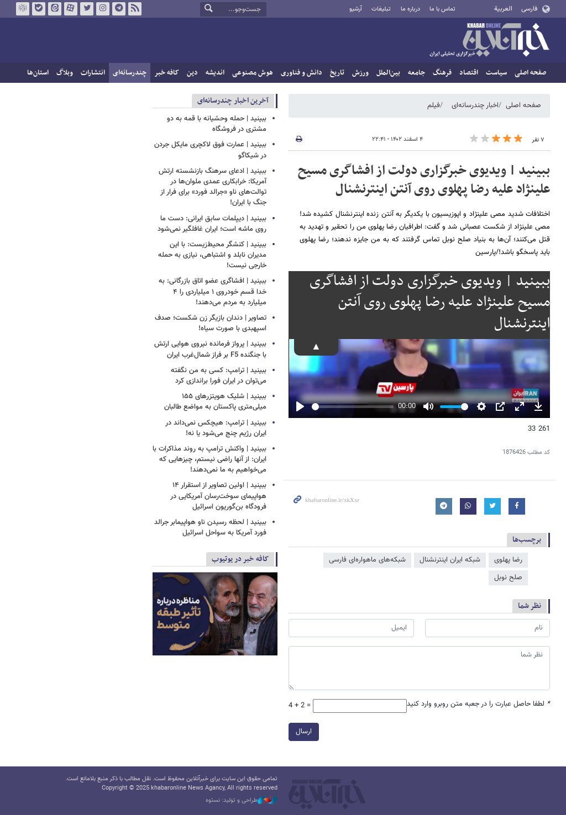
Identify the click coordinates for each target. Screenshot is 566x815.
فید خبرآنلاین (134, 8)
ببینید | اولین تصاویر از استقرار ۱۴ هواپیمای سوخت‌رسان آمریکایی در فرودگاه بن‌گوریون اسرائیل (218, 496)
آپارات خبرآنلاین (70, 8)
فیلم (433, 105)
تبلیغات (381, 9)
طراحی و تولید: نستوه (241, 800)
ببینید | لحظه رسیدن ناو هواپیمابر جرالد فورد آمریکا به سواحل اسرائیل (210, 527)
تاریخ (337, 73)
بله (38, 8)
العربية (503, 9)
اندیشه (215, 73)
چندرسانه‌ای (129, 73)
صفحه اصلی (530, 73)
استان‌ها (38, 73)
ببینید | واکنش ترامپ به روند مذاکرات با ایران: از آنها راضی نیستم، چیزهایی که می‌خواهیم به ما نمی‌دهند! (209, 459)
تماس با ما (442, 9)
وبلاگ (64, 73)
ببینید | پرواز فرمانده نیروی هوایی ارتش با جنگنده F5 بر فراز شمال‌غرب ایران (210, 349)
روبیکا (22, 8)
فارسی (529, 9)
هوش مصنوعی (252, 73)
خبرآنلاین (489, 41)
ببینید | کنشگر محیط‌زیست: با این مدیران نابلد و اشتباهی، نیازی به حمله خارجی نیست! (212, 255)
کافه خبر (166, 73)
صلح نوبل (508, 577)
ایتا (54, 8)
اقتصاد (468, 73)
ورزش (360, 73)
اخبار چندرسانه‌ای (475, 105)
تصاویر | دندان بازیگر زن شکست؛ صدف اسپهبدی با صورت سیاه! (210, 323)
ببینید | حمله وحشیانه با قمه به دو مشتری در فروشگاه (216, 124)
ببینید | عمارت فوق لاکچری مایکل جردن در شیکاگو (210, 150)
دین (192, 73)
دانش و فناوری (301, 73)
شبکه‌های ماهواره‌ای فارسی (367, 559)
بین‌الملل (388, 73)
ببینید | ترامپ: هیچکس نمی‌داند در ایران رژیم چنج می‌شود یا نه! (215, 428)
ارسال (304, 731)
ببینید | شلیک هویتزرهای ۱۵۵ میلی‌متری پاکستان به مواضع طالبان (215, 401)
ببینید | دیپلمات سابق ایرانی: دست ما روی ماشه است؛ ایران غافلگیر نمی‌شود (212, 224)
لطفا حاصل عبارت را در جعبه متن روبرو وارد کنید (478, 704)
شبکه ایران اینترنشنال (450, 559)
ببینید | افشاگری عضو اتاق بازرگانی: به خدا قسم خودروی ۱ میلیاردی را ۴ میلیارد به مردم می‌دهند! (212, 292)
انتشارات (93, 73)
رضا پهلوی (508, 559)
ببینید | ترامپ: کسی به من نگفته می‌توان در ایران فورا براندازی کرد (218, 376)
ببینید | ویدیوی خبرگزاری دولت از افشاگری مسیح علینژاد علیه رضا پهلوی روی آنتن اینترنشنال (424, 180)
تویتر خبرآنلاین (86, 8)
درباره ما (410, 9)
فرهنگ (442, 73)
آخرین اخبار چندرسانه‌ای (233, 100)
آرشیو (355, 9)
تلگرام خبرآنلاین (118, 8)
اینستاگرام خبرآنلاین (102, 8)
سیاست (496, 73)
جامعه (416, 73)
